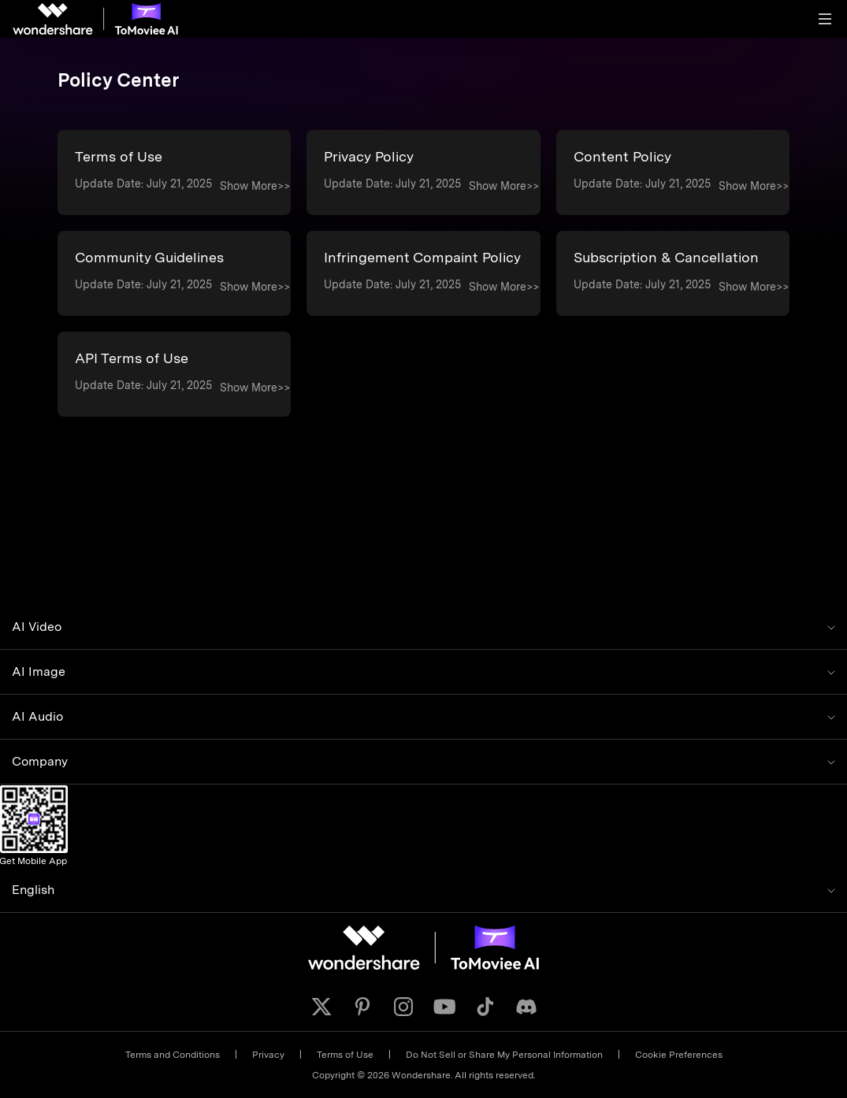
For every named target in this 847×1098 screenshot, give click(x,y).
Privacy (268, 1054)
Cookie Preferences (679, 1054)
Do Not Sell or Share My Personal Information (504, 1054)
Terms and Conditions (172, 1054)
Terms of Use (345, 1054)
